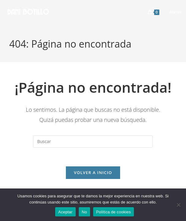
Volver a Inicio (93, 172)
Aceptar (65, 212)
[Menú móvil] (171, 12)
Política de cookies (113, 212)
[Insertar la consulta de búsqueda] (93, 141)
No (84, 212)
